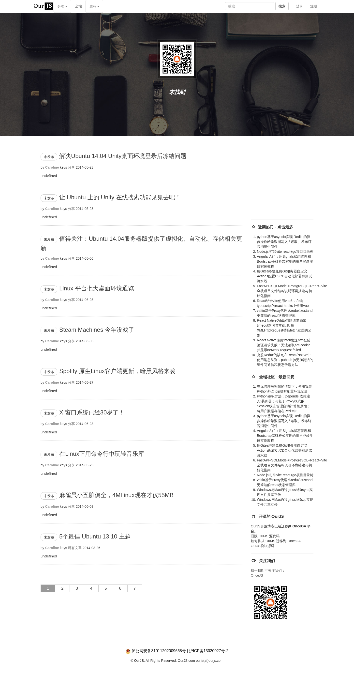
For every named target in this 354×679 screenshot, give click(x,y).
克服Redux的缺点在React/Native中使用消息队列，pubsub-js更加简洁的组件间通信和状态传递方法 (285, 360)
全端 (78, 6)
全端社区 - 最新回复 (276, 377)
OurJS (139, 661)
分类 (62, 6)
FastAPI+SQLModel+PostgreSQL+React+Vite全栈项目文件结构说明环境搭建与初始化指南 (292, 291)
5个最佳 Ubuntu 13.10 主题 (95, 536)
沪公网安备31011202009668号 (159, 651)
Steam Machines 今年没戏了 (96, 329)
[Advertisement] (287, 182)
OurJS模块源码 (262, 546)
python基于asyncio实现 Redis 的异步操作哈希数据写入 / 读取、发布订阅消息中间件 (284, 242)
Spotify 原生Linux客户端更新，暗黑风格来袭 (117, 371)
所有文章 (75, 548)
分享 (71, 167)
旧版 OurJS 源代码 (265, 536)
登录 (299, 6)
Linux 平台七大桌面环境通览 (96, 288)
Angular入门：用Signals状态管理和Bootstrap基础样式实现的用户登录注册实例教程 (285, 261)
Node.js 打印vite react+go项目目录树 (285, 251)
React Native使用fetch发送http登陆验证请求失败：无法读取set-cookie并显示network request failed (283, 345)
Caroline (52, 167)
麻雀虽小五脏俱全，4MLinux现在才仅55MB (116, 495)
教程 (94, 6)
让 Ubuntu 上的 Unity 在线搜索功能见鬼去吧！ (120, 197)
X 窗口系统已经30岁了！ (91, 412)
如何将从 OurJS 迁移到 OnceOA (276, 541)
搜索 (282, 6)
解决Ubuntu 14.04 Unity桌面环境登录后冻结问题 (122, 156)
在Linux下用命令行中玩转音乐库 (101, 453)
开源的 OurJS (271, 516)
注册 (313, 6)
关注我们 (267, 560)
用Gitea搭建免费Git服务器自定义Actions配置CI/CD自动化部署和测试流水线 (284, 276)
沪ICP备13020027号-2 (208, 651)
